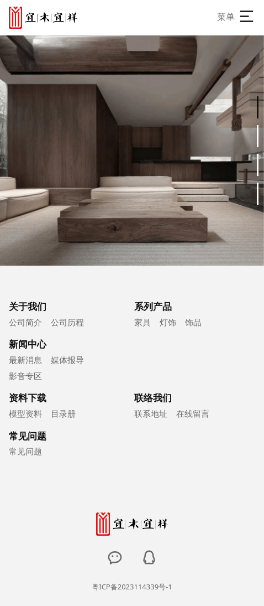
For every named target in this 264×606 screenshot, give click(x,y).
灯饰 (168, 322)
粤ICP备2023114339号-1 (132, 587)
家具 (142, 322)
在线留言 (192, 413)
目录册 (63, 413)
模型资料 (25, 413)
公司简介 (25, 322)
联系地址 (150, 413)
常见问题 (25, 451)
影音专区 (25, 375)
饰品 (193, 322)
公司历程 (67, 322)
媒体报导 (67, 359)
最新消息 (25, 359)
